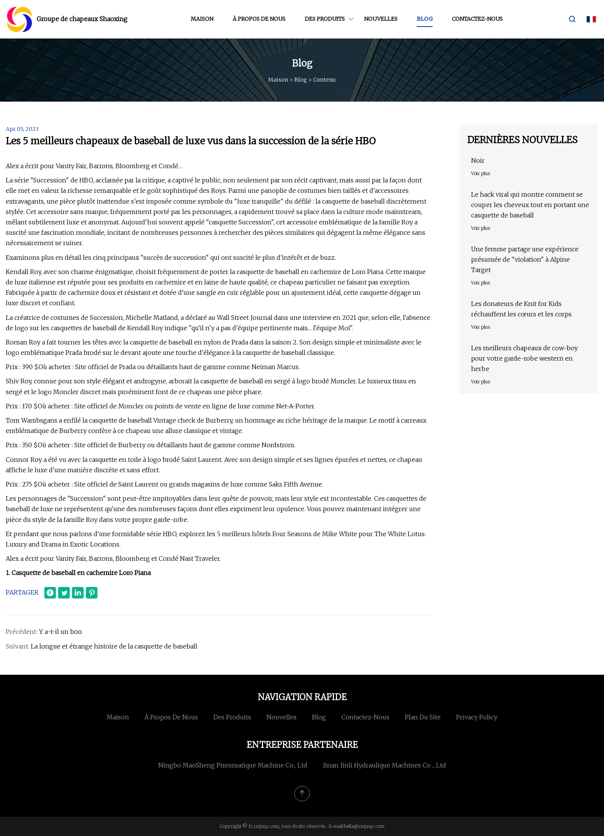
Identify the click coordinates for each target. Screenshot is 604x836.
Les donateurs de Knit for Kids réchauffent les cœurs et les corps (521, 309)
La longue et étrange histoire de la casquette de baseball (114, 646)
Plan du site (423, 717)
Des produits (325, 18)
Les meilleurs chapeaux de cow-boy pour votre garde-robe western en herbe (524, 358)
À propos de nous (259, 18)
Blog (425, 18)
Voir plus (480, 173)
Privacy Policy (476, 717)
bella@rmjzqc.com (364, 826)
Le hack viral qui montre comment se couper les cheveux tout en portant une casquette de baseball (530, 205)
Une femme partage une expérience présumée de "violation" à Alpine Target (525, 259)
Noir (478, 160)
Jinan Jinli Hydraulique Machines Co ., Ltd (384, 765)
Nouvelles (381, 18)
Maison (202, 18)
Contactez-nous (477, 18)
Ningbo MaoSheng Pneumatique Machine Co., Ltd (232, 765)
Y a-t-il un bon (60, 631)
